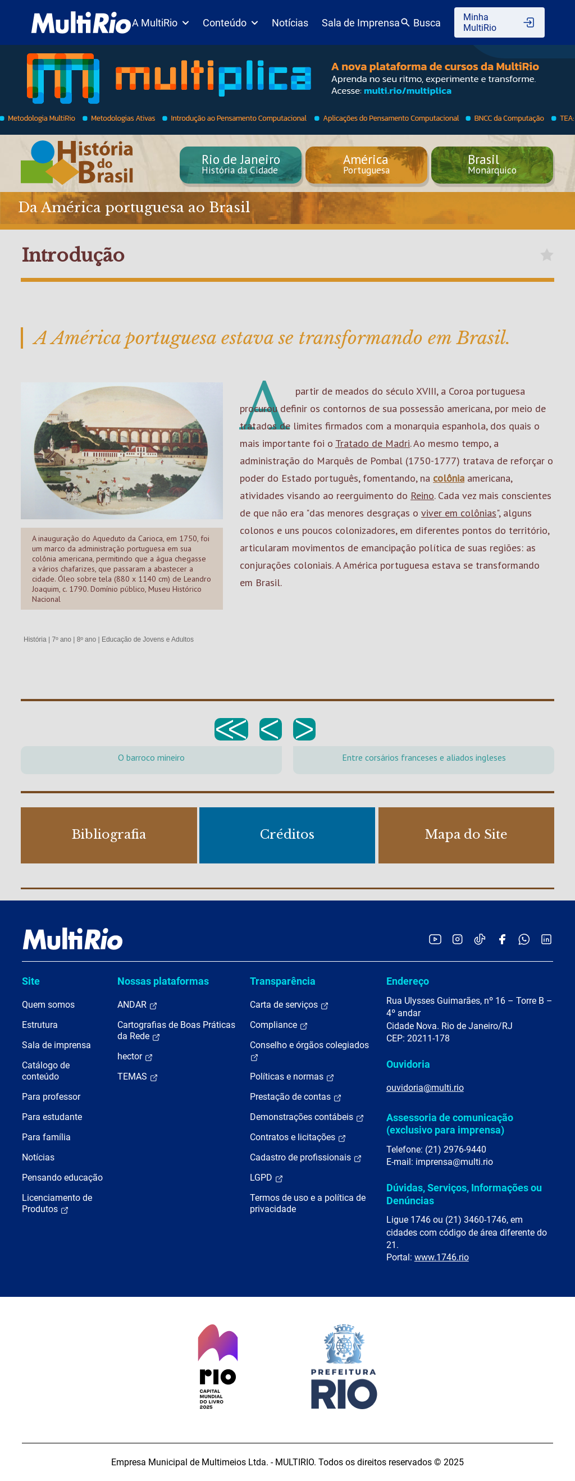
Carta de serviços (289, 1005)
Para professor (51, 1096)
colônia (448, 478)
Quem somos (48, 1004)
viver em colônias (458, 512)
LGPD (267, 1177)
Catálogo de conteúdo (46, 1071)
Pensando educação (62, 1177)
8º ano (86, 639)
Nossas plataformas (163, 981)
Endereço (407, 981)
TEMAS (137, 1076)
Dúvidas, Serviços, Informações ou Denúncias (464, 1194)
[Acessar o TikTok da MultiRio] (480, 939)
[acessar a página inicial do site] (81, 22)
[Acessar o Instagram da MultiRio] (457, 939)
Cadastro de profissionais (306, 1157)
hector (135, 1056)
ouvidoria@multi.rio (425, 1087)
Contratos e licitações (298, 1137)
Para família (46, 1137)
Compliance (279, 1025)
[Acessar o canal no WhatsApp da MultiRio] (524, 939)
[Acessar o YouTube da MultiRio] (435, 939)
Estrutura (40, 1025)
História (35, 639)
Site (31, 981)
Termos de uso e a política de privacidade (308, 1203)
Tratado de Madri (372, 443)
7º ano (61, 639)
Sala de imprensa (56, 1045)
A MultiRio (160, 23)
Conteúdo (230, 23)
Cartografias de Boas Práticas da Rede (176, 1031)
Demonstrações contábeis (307, 1117)
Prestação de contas (296, 1097)
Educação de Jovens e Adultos (148, 639)
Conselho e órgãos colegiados (309, 1051)
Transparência (283, 981)
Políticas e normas (292, 1076)
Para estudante (52, 1117)
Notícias (290, 23)
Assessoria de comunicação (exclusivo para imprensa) (449, 1124)
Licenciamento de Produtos (57, 1203)
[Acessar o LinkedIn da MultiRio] (546, 939)
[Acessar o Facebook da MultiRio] (502, 939)
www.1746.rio (441, 1257)
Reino (422, 495)
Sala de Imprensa (361, 23)
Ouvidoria (408, 1064)
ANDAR (137, 1005)
